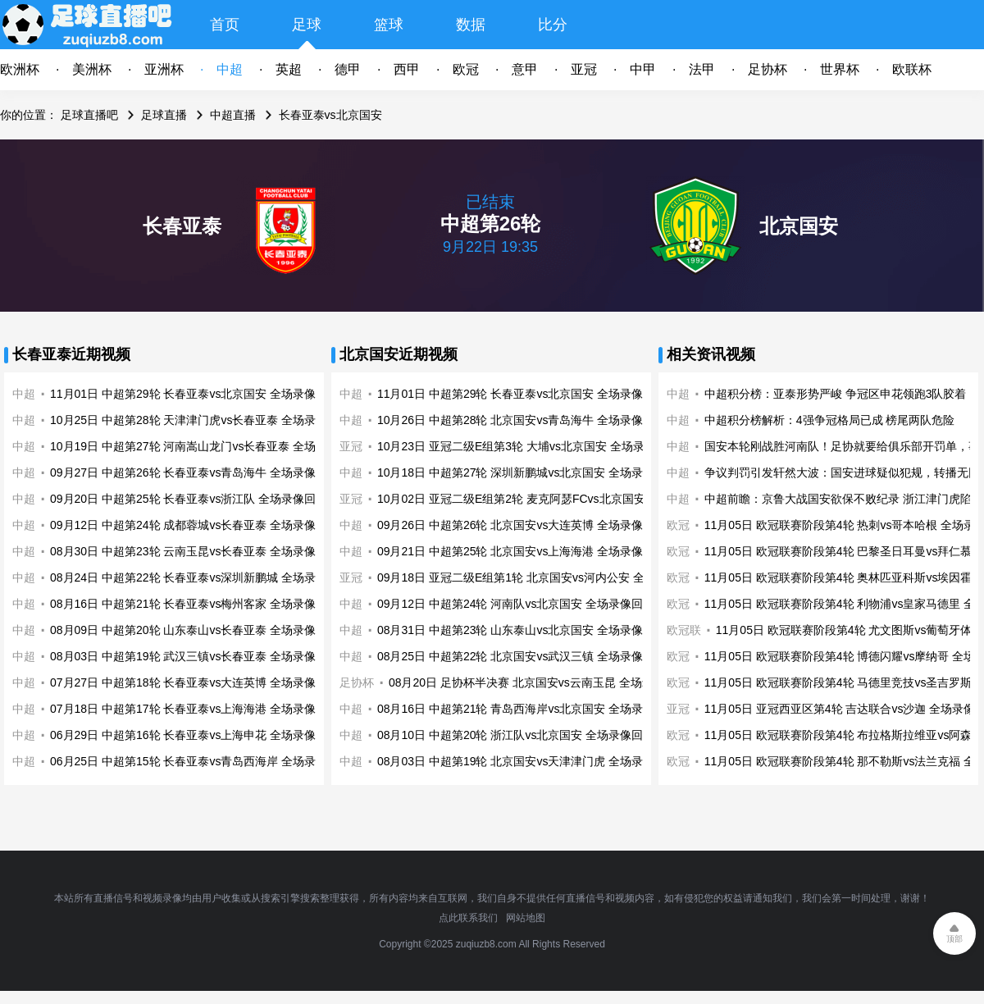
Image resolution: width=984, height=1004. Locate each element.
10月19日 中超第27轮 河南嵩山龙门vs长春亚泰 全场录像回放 (206, 446)
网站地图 (525, 918)
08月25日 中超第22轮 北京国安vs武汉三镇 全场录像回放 (521, 656)
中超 (229, 69)
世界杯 (839, 69)
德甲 (348, 69)
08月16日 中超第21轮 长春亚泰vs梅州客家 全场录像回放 (194, 603)
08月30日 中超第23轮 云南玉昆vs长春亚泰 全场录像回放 (194, 551)
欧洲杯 (19, 69)
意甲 (525, 69)
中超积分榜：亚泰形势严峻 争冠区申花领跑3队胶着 (835, 393)
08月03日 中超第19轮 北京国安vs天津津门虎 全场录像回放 (527, 761)
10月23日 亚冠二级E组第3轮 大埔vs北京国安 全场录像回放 (528, 446)
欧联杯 (912, 69)
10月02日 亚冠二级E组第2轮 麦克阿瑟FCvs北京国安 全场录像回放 (547, 498)
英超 (289, 69)
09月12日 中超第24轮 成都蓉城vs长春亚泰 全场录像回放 (194, 525)
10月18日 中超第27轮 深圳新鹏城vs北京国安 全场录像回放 (527, 472)
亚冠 (584, 69)
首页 (224, 24)
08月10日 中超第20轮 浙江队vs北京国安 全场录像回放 (515, 735)
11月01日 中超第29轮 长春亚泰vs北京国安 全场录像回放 (194, 393)
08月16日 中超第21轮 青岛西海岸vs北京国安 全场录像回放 (527, 708)
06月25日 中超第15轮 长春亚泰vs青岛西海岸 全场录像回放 (200, 761)
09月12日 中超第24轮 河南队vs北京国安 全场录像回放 (515, 603)
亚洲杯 (164, 69)
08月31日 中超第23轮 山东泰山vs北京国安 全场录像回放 (521, 630)
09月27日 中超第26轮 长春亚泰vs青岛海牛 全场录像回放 (194, 472)
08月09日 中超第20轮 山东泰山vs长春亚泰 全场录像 (183, 630)
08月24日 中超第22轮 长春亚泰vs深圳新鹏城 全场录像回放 (200, 577)
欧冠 (466, 69)
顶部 (954, 938)
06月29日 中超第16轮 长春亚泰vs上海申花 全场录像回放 (194, 735)
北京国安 (798, 226)
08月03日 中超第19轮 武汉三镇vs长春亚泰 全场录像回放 (194, 656)
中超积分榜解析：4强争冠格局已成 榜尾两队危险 (829, 420)
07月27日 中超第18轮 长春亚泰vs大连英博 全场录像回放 (194, 682)
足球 (306, 24)
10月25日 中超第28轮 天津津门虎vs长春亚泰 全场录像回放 (200, 420)
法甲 (702, 69)
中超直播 (233, 114)
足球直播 (164, 114)
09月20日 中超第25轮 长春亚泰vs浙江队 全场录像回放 (188, 498)
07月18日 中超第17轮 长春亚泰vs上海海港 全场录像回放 (194, 708)
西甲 (407, 69)
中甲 (643, 69)
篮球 (388, 24)
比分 (552, 24)
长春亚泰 (182, 226)
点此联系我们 (468, 918)
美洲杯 (92, 69)
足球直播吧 (89, 114)
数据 (470, 24)
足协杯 (767, 69)
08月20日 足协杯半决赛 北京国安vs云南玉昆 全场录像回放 (538, 682)
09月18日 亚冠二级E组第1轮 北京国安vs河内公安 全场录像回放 (539, 577)
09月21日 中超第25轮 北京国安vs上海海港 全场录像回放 (521, 551)
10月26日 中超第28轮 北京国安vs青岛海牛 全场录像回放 (521, 420)
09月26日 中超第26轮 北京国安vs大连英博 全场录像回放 (521, 525)
